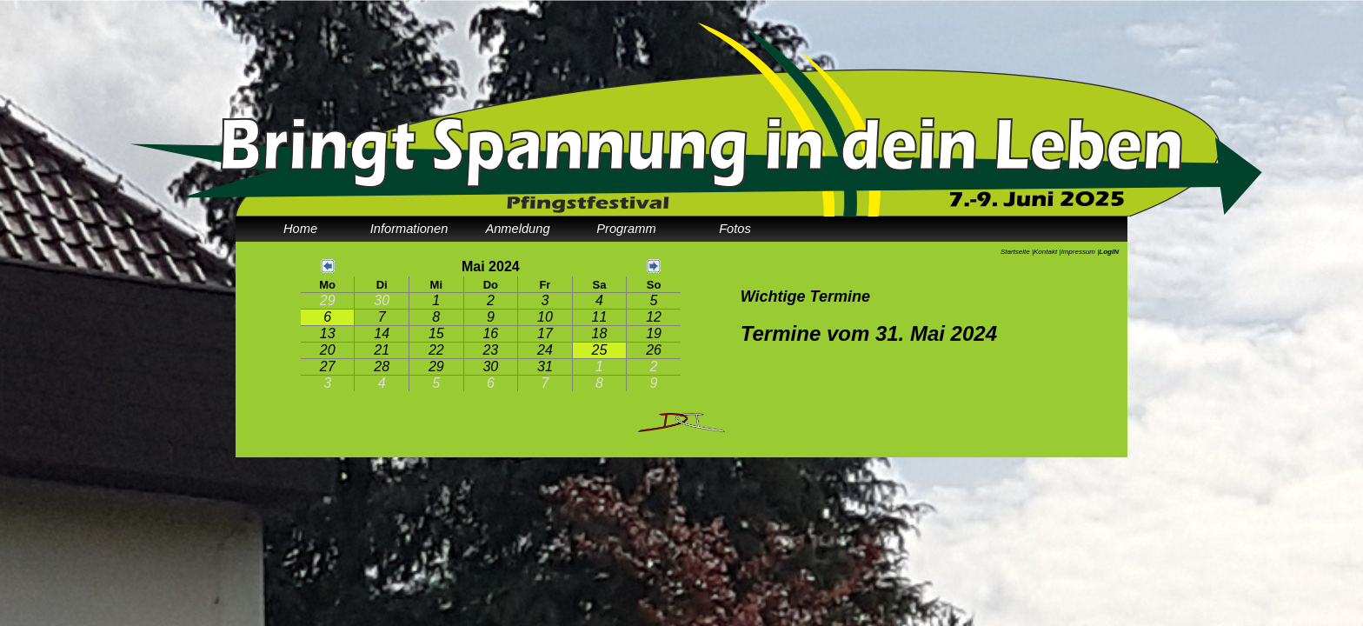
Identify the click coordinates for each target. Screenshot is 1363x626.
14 (381, 333)
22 (436, 350)
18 (600, 333)
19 (654, 333)
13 (328, 333)
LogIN (1109, 252)
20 (328, 350)
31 (545, 366)
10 (545, 317)
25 (600, 350)
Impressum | (1079, 252)
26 (654, 350)
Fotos (735, 229)
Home (300, 229)
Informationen (409, 229)
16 (490, 333)
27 (328, 366)
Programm (625, 229)
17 (545, 333)
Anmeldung (517, 229)
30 (381, 300)
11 (600, 317)
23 (490, 350)
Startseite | (1017, 252)
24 (545, 350)
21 (381, 350)
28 (381, 366)
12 (654, 317)
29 (328, 300)
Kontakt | (1047, 252)
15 (436, 333)
